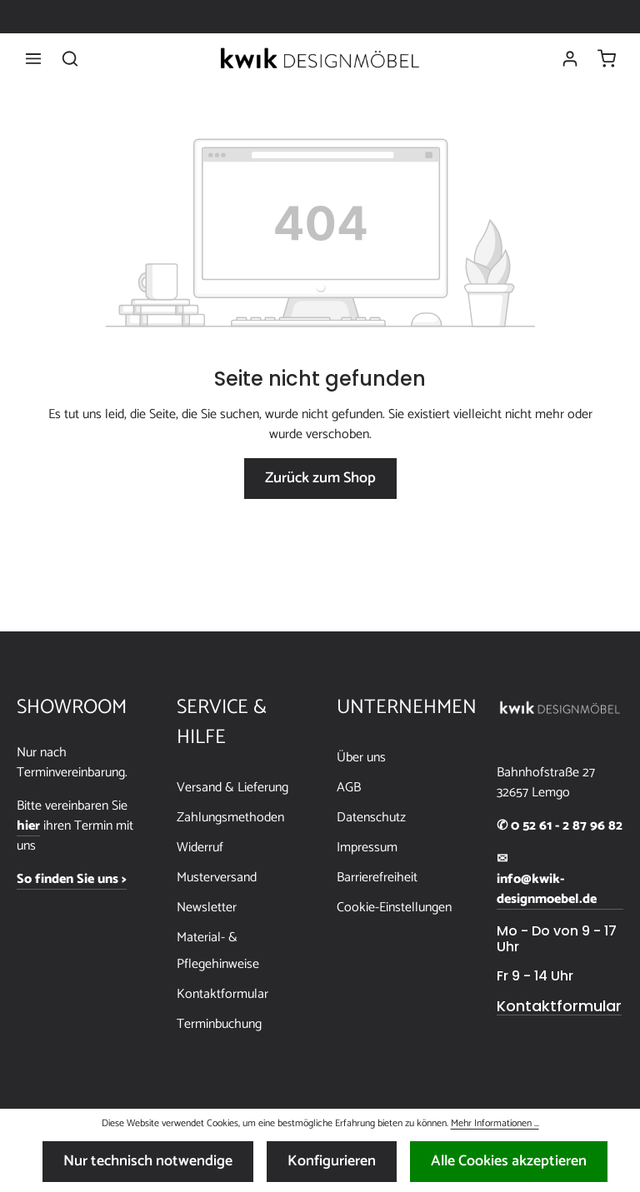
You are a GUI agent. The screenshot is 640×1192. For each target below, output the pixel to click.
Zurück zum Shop (320, 478)
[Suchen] (70, 58)
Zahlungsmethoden (230, 817)
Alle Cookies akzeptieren (509, 1161)
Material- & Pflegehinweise (218, 950)
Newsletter (207, 907)
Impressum (367, 847)
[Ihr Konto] (570, 58)
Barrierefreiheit (377, 877)
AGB (349, 787)
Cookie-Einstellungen (394, 907)
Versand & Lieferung (232, 787)
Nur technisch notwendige (147, 1161)
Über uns (361, 757)
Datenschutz (371, 817)
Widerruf (200, 847)
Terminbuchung (219, 1024)
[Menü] (33, 58)
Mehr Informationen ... (495, 1123)
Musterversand (217, 877)
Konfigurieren (332, 1161)
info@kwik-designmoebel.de (547, 890)
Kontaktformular (222, 994)
